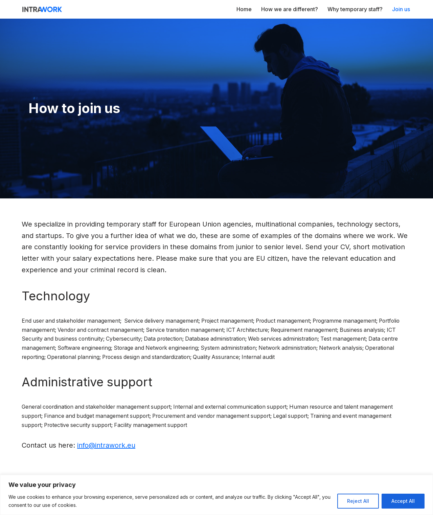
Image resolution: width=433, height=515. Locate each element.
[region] (216, 495)
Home (244, 9)
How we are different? (289, 9)
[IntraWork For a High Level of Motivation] (42, 9)
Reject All (358, 501)
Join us (401, 9)
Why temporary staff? (355, 9)
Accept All (403, 501)
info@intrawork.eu (106, 448)
